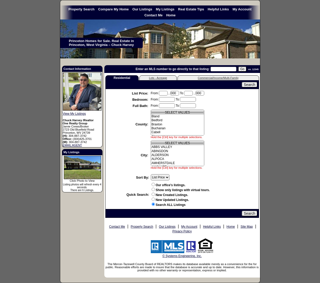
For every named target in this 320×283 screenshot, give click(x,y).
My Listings (165, 9)
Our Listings (142, 9)
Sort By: (142, 177)
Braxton (177, 124)
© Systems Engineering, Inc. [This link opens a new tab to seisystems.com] (182, 256)
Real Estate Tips (191, 9)
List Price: (140, 93)
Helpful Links (218, 9)
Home (170, 15)
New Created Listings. (170, 195)
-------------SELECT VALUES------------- (177, 112)
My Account (242, 9)
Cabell (177, 132)
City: (145, 155)
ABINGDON (177, 151)
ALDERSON (177, 155)
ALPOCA (177, 159)
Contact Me (153, 15)
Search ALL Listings (171, 205)
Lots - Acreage (158, 77)
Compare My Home (113, 9)
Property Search (81, 9)
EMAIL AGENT (72, 145)
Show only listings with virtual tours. (181, 190)
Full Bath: (141, 106)
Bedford (177, 120)
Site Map (247, 226)
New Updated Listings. (170, 200)
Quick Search (137, 195)
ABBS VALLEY (177, 147)
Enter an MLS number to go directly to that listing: (172, 69)
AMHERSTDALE (177, 163)
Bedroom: (140, 100)
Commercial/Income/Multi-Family (218, 77)
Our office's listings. (169, 185)
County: (142, 124)
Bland (177, 116)
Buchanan (177, 128)
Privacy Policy (182, 231)
